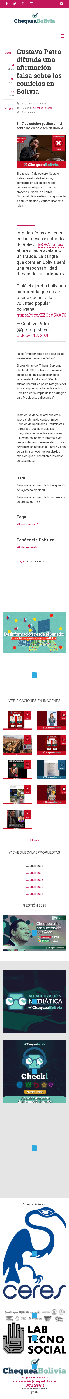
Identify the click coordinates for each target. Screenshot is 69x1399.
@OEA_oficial (51, 244)
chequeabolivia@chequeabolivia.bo (34, 1381)
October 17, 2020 (33, 335)
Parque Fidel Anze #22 (34, 1377)
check (8, 53)
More (33, 840)
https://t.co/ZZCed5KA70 (41, 315)
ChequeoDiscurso (43, 108)
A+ (11, 109)
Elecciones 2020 (29, 524)
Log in (21, 561)
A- (5, 108)
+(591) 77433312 (35, 1385)
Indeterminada (28, 547)
